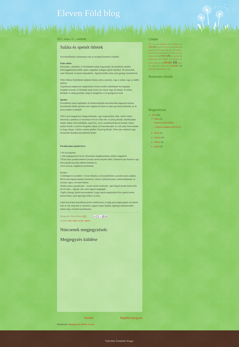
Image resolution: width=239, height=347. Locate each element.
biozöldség (175, 44)
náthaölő (165, 59)
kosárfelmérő (167, 53)
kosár (158, 53)
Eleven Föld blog (88, 13)
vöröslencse (164, 69)
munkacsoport (153, 59)
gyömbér (177, 47)
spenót (87, 221)
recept (81, 221)
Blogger (130, 341)
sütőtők (162, 66)
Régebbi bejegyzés (131, 317)
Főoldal (88, 317)
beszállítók (163, 44)
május (157, 119)
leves (163, 55)
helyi (170, 50)
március (157, 137)
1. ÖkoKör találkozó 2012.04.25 (167, 127)
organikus (175, 59)
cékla (150, 47)
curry (158, 47)
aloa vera (151, 44)
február (157, 142)
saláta (180, 63)
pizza (158, 63)
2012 (154, 115)
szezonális (174, 66)
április (157, 133)
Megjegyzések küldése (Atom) (81, 324)
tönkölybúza (152, 69)
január (157, 146)
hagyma (151, 50)
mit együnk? (175, 56)
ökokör (150, 63)
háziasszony (161, 50)
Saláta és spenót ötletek (163, 123)
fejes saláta (72, 221)
